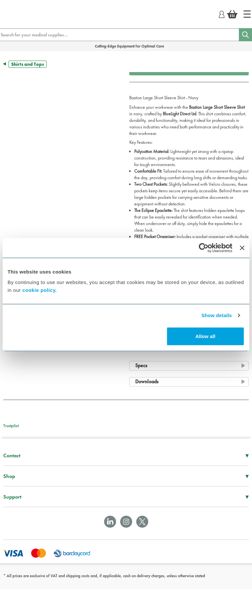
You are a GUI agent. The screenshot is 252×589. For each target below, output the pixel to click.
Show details (216, 315)
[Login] (221, 13)
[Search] (245, 34)
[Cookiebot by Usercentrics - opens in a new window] (203, 248)
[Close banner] (242, 248)
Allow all (205, 336)
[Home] (247, 14)
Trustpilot (11, 425)
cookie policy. (39, 290)
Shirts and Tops (27, 64)
